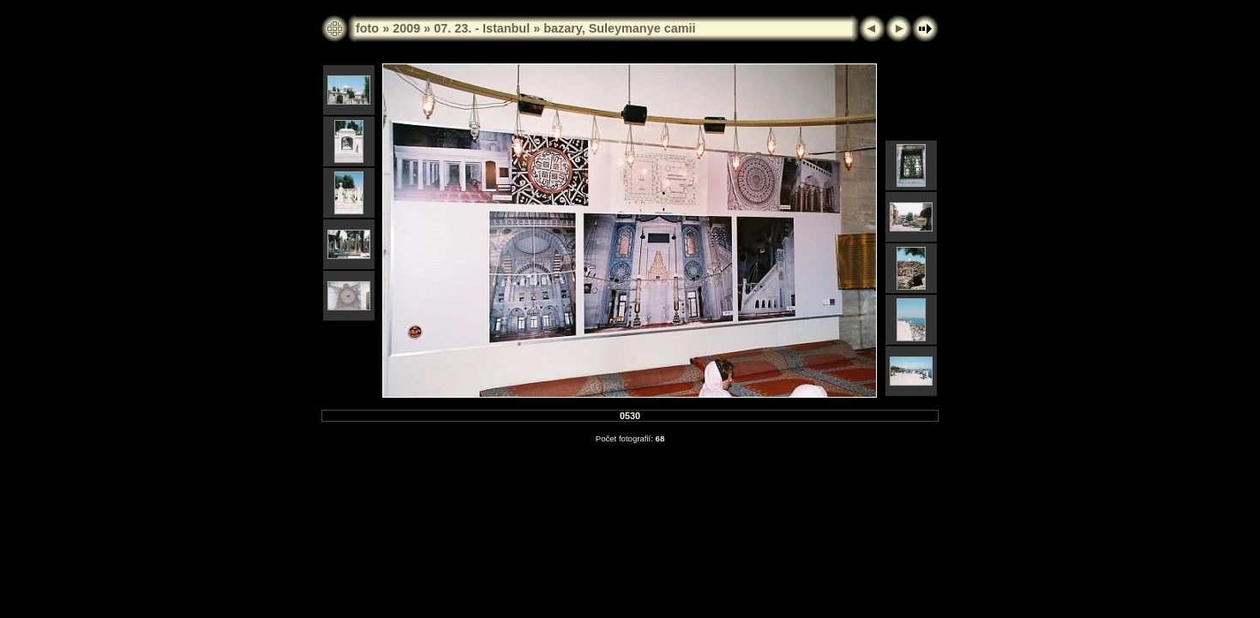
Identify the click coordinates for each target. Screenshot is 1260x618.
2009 (406, 28)
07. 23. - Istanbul (482, 28)
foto (367, 28)
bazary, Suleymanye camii (619, 28)
